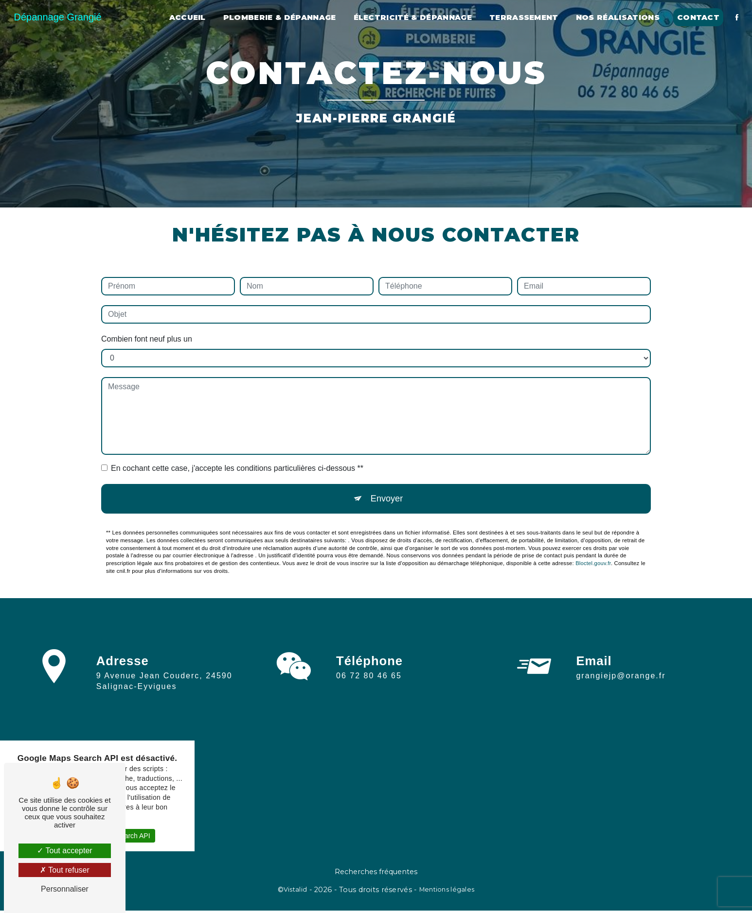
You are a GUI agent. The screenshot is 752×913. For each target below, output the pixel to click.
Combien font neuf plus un (146, 339)
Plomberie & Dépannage (278, 17)
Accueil (186, 17)
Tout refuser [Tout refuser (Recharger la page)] (65, 870)
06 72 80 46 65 (369, 689)
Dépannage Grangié (59, 17)
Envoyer (387, 500)
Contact (697, 17)
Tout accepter (64, 850)
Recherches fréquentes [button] (376, 874)
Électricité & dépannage (411, 17)
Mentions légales (447, 892)
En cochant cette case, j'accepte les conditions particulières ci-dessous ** (237, 468)
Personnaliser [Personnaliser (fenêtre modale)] (65, 889)
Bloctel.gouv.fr (593, 565)
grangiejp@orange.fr (620, 667)
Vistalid (295, 892)
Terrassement (522, 17)
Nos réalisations (616, 17)
